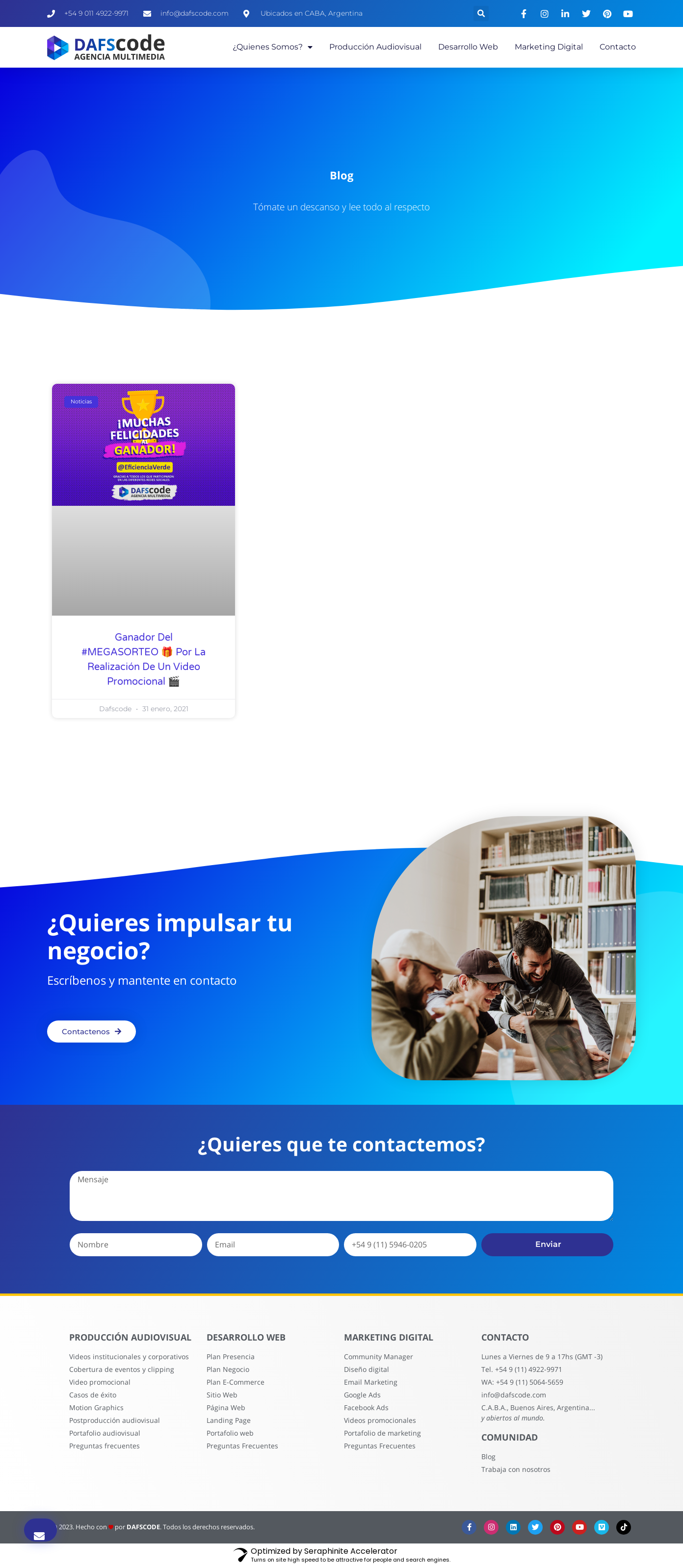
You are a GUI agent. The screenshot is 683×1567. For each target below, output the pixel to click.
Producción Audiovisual (375, 46)
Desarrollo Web (468, 46)
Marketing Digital (549, 46)
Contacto (618, 46)
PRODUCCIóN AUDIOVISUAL (187, 1355)
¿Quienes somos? (273, 47)
